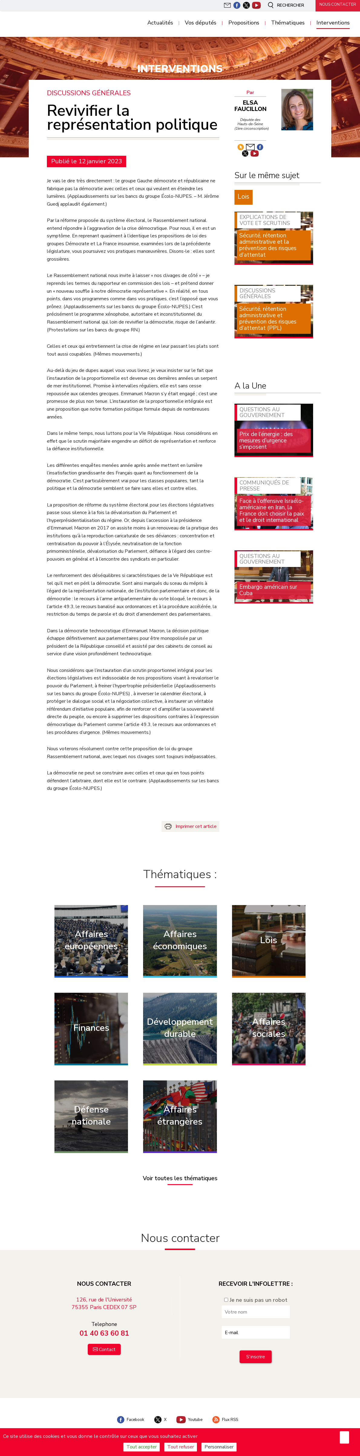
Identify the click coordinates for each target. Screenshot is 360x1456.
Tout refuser (180, 1447)
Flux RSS (228, 1417)
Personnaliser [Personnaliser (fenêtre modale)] (219, 1447)
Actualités (160, 23)
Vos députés (200, 23)
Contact (107, 1347)
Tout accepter (141, 1447)
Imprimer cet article (196, 826)
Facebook (127, 1417)
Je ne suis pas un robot (255, 1297)
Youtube (190, 1417)
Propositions (243, 23)
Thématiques (288, 23)
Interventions (333, 23)
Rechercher (282, 5)
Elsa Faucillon (250, 106)
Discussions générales (89, 93)
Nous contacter (336, 5)
